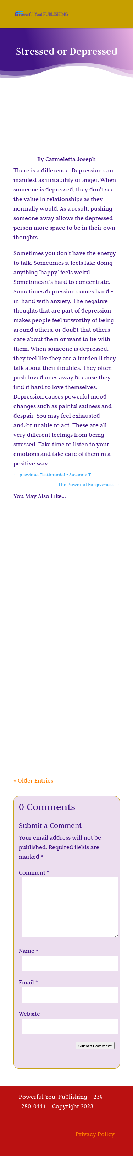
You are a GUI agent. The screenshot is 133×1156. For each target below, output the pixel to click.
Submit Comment (95, 1045)
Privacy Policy (95, 1134)
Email (28, 982)
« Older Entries (33, 780)
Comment (34, 872)
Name (28, 950)
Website (29, 1013)
